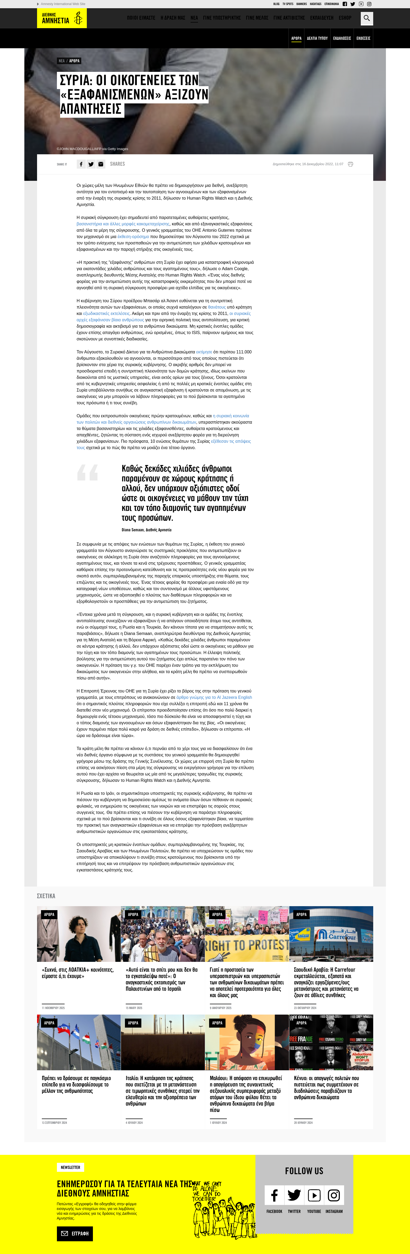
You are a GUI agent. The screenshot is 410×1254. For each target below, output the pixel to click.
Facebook (345, 4)
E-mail (100, 164)
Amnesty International (62, 18)
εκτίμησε (205, 352)
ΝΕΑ (62, 60)
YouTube (361, 4)
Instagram (369, 4)
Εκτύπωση (350, 164)
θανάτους (217, 307)
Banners (301, 4)
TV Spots (288, 4)
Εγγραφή (75, 1234)
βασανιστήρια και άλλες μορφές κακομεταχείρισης (123, 224)
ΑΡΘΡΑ (74, 60)
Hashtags (315, 4)
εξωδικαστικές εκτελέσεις (106, 313)
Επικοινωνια (332, 4)
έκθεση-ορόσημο (133, 236)
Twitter (353, 4)
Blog (276, 4)
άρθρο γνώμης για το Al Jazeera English (214, 697)
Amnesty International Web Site (63, 4)
